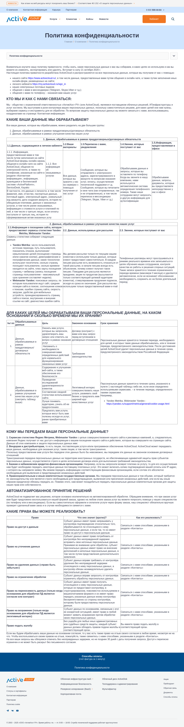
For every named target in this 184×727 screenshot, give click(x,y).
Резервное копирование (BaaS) (76, 689)
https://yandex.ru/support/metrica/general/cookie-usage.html (137, 404)
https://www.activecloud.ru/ (42, 78)
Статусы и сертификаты (16, 691)
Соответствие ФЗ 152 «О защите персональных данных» (105, 3)
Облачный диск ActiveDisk (114, 679)
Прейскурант (169, 684)
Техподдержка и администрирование (120, 684)
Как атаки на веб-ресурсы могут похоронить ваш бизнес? (48, 3)
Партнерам (71, 10)
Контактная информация (35, 10)
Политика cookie (13, 704)
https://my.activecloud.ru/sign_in (49, 84)
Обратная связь (170, 688)
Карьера (56, 10)
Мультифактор (109, 689)
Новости (12, 3)
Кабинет (154, 19)
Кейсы (89, 19)
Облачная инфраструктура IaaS (76, 679)
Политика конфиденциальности (91, 667)
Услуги (55, 19)
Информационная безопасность (76, 684)
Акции (166, 679)
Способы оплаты (170, 697)
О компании (12, 10)
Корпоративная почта (71, 694)
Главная (68, 42)
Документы (168, 693)
